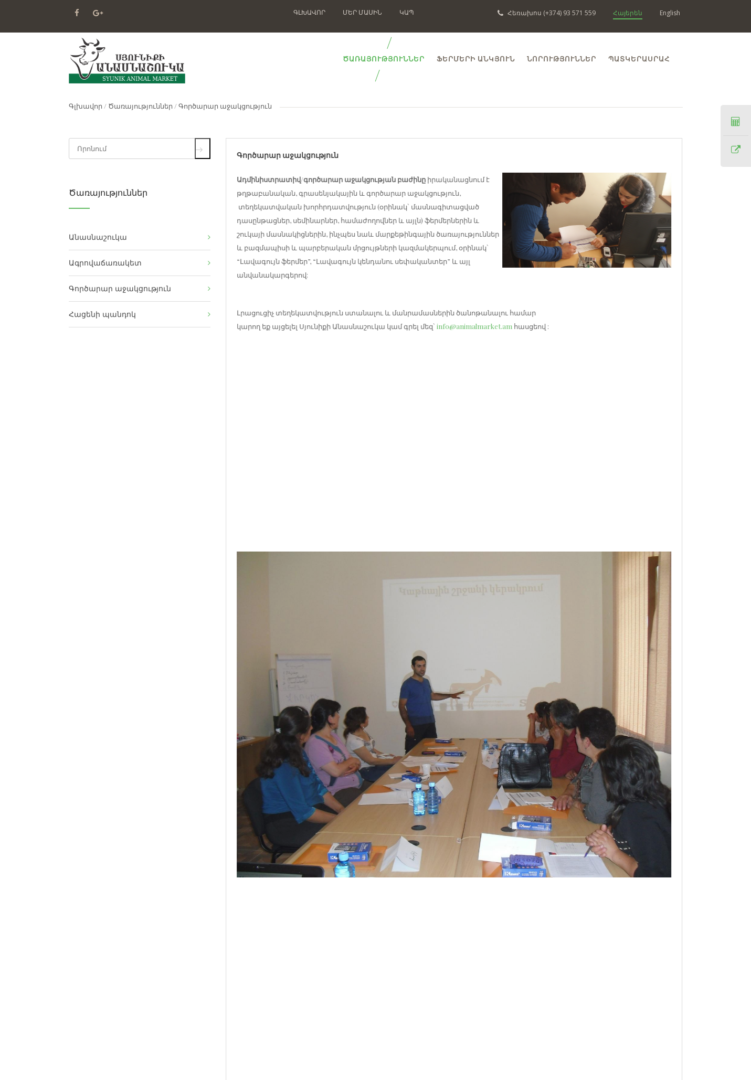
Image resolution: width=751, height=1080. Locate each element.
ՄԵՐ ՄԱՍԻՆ (362, 12)
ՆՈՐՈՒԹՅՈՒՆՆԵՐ (561, 59)
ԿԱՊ (406, 12)
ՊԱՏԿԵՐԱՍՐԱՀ (639, 59)
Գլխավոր (85, 105)
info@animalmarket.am (473, 326)
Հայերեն (627, 12)
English (670, 12)
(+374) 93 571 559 (547, 12)
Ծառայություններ (140, 105)
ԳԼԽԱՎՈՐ (309, 12)
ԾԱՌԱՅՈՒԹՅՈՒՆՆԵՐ (384, 59)
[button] (660, 714)
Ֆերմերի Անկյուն (476, 59)
